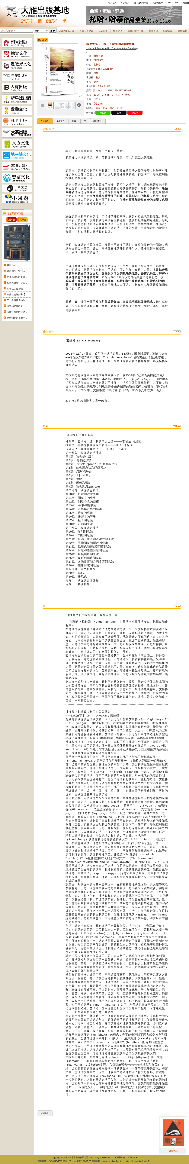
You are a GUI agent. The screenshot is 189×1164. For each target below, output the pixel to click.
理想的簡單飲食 (15, 306)
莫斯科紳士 (12, 265)
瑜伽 (98, 108)
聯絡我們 (182, 30)
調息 (112, 108)
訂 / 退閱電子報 (141, 3)
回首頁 (186, 3)
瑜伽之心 (183, 1151)
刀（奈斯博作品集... (17, 300)
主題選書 (103, 30)
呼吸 (105, 108)
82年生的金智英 (15, 288)
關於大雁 (167, 30)
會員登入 (112, 3)
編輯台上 (153, 30)
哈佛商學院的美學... (17, 277)
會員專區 (117, 30)
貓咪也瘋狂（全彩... (17, 283)
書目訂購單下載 (135, 30)
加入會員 (125, 3)
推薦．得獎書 (86, 30)
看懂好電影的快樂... (17, 312)
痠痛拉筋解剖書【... (17, 294)
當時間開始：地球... (17, 317)
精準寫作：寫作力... (17, 271)
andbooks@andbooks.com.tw (115, 1161)
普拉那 (119, 108)
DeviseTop (146, 1161)
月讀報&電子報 (66, 30)
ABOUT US (173, 3)
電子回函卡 (158, 3)
